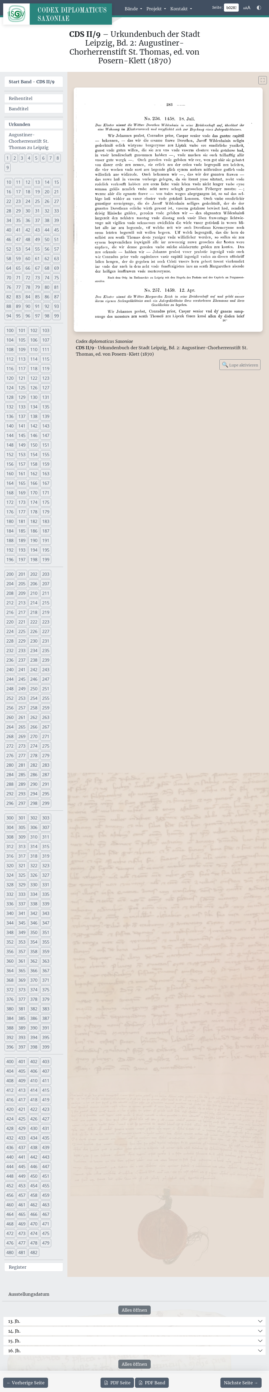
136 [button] (10, 416)
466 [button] (33, 1214)
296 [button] (10, 803)
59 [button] (18, 258)
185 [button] (21, 531)
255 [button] (45, 698)
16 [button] (8, 192)
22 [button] (8, 201)
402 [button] (33, 1061)
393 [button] (21, 1037)
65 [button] (18, 268)
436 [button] (10, 1147)
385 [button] (21, 1018)
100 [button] (10, 330)
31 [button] (37, 211)
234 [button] (33, 650)
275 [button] (45, 746)
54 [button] (27, 249)
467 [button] (45, 1214)
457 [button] (21, 1195)
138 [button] (33, 416)
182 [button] (33, 521)
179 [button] (45, 512)
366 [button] (33, 971)
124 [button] (10, 388)
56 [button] (47, 249)
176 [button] (10, 512)
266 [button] (33, 727)
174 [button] (33, 502)
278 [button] (33, 755)
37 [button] (37, 220)
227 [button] (45, 631)
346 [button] (33, 923)
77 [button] (18, 287)
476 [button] (10, 1243)
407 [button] (45, 1071)
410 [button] (33, 1081)
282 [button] (33, 765)
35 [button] (18, 220)
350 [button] (33, 932)
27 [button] (56, 201)
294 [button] (33, 794)
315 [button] (45, 846)
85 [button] (37, 297)
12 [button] (27, 182)
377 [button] (21, 999)
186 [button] (33, 531)
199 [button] (45, 559)
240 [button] (10, 670)
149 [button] (21, 445)
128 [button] (10, 397)
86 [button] (47, 297)
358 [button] (33, 951)
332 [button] (10, 894)
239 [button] (45, 660)
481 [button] (21, 1252)
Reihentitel (20, 98)
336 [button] (10, 904)
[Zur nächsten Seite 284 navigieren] (241, 1383)
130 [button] (33, 397)
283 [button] (45, 765)
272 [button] (10, 746)
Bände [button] (132, 8)
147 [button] (45, 435)
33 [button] (56, 211)
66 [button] (27, 268)
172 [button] (10, 502)
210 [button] (33, 593)
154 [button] (33, 454)
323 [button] (45, 866)
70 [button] (8, 278)
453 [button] (21, 1186)
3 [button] (22, 158)
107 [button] (45, 340)
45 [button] (56, 230)
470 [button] (33, 1224)
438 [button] (33, 1147)
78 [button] (27, 287)
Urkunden (19, 124)
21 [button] (56, 192)
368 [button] (10, 980)
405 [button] (21, 1071)
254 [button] (33, 698)
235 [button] (45, 650)
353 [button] (21, 942)
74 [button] (47, 278)
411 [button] (45, 1081)
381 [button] (21, 1009)
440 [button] (10, 1157)
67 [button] (37, 268)
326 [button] (33, 875)
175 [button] (45, 502)
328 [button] (10, 885)
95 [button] (18, 316)
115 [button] (45, 359)
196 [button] (10, 559)
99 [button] (56, 316)
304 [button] (10, 827)
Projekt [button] (154, 8)
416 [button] (10, 1100)
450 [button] (33, 1176)
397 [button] (21, 1047)
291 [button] (45, 784)
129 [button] (21, 397)
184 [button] (10, 531)
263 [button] (45, 717)
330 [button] (33, 885)
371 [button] (45, 980)
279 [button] (45, 755)
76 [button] (8, 287)
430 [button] (33, 1128)
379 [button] (45, 999)
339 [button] (45, 904)
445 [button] (21, 1167)
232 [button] (10, 650)
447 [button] (45, 1167)
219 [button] (45, 612)
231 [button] (45, 641)
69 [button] (56, 268)
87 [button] (56, 297)
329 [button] (21, 885)
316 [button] (10, 856)
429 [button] (21, 1128)
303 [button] (45, 818)
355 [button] (45, 942)
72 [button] (27, 278)
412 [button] (10, 1090)
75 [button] (56, 278)
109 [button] (21, 349)
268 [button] (10, 736)
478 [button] (33, 1243)
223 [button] (45, 622)
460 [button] (10, 1205)
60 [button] (27, 258)
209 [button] (21, 593)
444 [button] (10, 1167)
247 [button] (45, 679)
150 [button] (33, 445)
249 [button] (21, 689)
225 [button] (21, 631)
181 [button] (21, 521)
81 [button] (56, 287)
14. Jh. (14, 1331)
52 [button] (8, 249)
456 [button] (10, 1195)
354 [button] (33, 942)
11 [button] (18, 182)
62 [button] (47, 258)
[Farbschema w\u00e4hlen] (259, 7)
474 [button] (33, 1233)
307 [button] (45, 827)
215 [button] (45, 603)
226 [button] (33, 631)
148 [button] (10, 445)
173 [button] (21, 502)
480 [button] (10, 1252)
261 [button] (21, 717)
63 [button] (56, 258)
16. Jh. (14, 1350)
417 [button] (21, 1100)
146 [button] (33, 435)
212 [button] (10, 603)
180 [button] (10, 521)
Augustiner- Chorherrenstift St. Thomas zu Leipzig (29, 141)
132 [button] (10, 407)
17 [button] (18, 192)
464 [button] (10, 1214)
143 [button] (45, 426)
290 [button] (33, 784)
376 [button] (10, 999)
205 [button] (21, 584)
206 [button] (33, 584)
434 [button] (33, 1138)
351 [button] (45, 932)
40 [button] (8, 230)
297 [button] (21, 803)
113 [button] (21, 359)
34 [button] (8, 220)
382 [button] (33, 1009)
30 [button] (27, 211)
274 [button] (33, 746)
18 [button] (27, 192)
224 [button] (10, 631)
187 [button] (45, 531)
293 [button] (21, 794)
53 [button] (18, 249)
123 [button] (45, 378)
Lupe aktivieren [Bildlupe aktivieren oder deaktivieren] (240, 364)
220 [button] (10, 622)
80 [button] (47, 287)
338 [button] (33, 904)
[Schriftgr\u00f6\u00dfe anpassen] (247, 7)
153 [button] (21, 454)
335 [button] (45, 894)
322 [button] (33, 866)
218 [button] (33, 612)
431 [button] (45, 1128)
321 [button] (21, 866)
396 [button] (10, 1047)
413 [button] (21, 1090)
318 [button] (33, 856)
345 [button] (21, 923)
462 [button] (33, 1205)
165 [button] (21, 483)
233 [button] (21, 650)
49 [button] (37, 239)
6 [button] (43, 158)
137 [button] (21, 416)
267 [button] (45, 727)
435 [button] (45, 1138)
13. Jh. (14, 1321)
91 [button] (37, 306)
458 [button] (33, 1195)
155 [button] (45, 454)
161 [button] (21, 474)
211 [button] (45, 593)
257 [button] (21, 708)
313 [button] (21, 846)
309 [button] (21, 837)
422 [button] (33, 1109)
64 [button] (8, 268)
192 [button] (10, 550)
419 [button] (45, 1100)
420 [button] (10, 1109)
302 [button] (33, 818)
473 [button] (21, 1233)
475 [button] (45, 1233)
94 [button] (8, 316)
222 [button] (33, 622)
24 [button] (27, 201)
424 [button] (10, 1119)
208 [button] (10, 593)
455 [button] (45, 1186)
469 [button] (21, 1224)
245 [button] (21, 679)
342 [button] (33, 913)
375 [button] (45, 990)
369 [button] (21, 980)
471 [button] (45, 1224)
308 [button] (10, 837)
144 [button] (10, 435)
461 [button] (21, 1205)
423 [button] (45, 1109)
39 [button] (56, 220)
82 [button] (8, 297)
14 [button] (47, 182)
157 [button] (21, 464)
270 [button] (33, 736)
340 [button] (10, 913)
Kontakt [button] (179, 8)
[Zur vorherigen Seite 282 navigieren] (25, 1383)
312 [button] (10, 846)
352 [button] (10, 942)
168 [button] (10, 493)
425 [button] (21, 1119)
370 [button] (33, 980)
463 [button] (45, 1205)
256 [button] (10, 708)
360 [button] (10, 961)
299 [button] (45, 803)
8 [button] (58, 158)
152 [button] (10, 454)
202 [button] (33, 574)
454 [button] (33, 1186)
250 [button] (33, 689)
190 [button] (33, 540)
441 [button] (21, 1157)
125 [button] (21, 388)
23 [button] (18, 201)
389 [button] (21, 1028)
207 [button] (45, 584)
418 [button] (33, 1100)
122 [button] (33, 378)
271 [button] (45, 736)
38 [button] (47, 220)
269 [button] (21, 736)
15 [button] (56, 182)
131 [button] (45, 397)
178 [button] (33, 512)
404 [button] (10, 1071)
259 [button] (45, 708)
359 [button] (45, 951)
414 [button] (33, 1090)
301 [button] (21, 818)
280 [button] (10, 765)
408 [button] (10, 1081)
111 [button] (45, 349)
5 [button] (36, 158)
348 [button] (10, 932)
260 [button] (10, 717)
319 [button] (45, 856)
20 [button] (47, 192)
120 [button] (10, 378)
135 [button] (45, 407)
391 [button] (45, 1028)
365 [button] (21, 971)
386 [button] (33, 1018)
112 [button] (10, 359)
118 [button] (33, 369)
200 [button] (10, 574)
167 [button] (45, 483)
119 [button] (45, 369)
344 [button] (10, 923)
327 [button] (45, 875)
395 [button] (45, 1037)
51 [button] (56, 239)
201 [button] (21, 574)
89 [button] (18, 306)
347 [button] (45, 923)
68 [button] (47, 268)
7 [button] (50, 158)
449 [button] (21, 1176)
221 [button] (21, 622)
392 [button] (10, 1037)
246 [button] (33, 679)
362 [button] (33, 961)
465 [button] (21, 1214)
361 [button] (21, 961)
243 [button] (45, 670)
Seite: (217, 7)
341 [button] (21, 913)
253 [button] (21, 698)
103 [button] (45, 330)
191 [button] (45, 540)
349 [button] (21, 932)
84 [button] (27, 297)
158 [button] (33, 464)
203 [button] (45, 574)
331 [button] (45, 885)
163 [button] (45, 474)
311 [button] (45, 837)
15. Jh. (14, 1340)
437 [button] (21, 1147)
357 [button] (21, 951)
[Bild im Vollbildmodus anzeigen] (262, 80)
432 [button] (10, 1138)
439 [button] (45, 1147)
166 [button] (33, 483)
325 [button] (21, 875)
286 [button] (33, 775)
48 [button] (27, 239)
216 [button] (10, 612)
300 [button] (10, 818)
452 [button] (10, 1186)
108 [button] (10, 349)
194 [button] (33, 550)
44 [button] (47, 230)
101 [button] (21, 330)
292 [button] (10, 794)
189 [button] (21, 540)
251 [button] (45, 689)
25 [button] (37, 201)
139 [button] (45, 416)
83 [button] (18, 297)
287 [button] (45, 775)
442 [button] (33, 1157)
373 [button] (21, 990)
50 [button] (47, 239)
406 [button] (33, 1071)
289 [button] (21, 784)
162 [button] (33, 474)
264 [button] (10, 727)
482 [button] (33, 1252)
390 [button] (33, 1028)
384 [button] (10, 1018)
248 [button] (10, 689)
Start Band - (32, 81)
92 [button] (47, 306)
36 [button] (27, 220)
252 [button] (10, 698)
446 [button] (33, 1167)
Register (17, 1267)
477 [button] (21, 1243)
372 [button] (10, 990)
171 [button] (45, 493)
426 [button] (33, 1119)
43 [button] (37, 230)
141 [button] (21, 426)
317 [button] (21, 856)
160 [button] (10, 474)
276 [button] (10, 755)
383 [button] (45, 1009)
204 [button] (10, 584)
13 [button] (37, 182)
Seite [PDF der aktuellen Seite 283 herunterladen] (117, 1383)
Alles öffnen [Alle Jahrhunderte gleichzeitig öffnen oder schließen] (134, 1310)
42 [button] (27, 230)
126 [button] (33, 388)
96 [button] (27, 316)
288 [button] (10, 784)
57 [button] (56, 249)
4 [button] (29, 158)
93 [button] (56, 306)
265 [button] (21, 727)
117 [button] (21, 369)
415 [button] (45, 1090)
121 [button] (21, 378)
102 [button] (33, 330)
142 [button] (33, 426)
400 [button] (10, 1061)
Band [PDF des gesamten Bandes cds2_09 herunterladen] (151, 1383)
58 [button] (8, 258)
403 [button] (45, 1061)
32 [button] (47, 211)
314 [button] (33, 846)
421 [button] (21, 1109)
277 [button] (21, 755)
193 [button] (21, 550)
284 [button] (10, 775)
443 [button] (45, 1157)
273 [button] (21, 746)
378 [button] (33, 999)
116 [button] (10, 369)
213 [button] (21, 603)
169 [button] (21, 493)
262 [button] (33, 717)
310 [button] (33, 837)
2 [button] (15, 158)
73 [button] (37, 278)
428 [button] (10, 1128)
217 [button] (21, 612)
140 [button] (10, 426)
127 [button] (45, 388)
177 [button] (21, 512)
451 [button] (45, 1176)
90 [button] (27, 306)
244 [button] (10, 679)
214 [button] (33, 603)
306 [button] (33, 827)
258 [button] (33, 708)
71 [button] (18, 278)
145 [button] (21, 435)
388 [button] (10, 1028)
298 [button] (33, 803)
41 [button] (18, 230)
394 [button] (33, 1037)
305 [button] (21, 827)
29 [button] (18, 211)
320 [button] (10, 866)
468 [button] (10, 1224)
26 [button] (47, 201)
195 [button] (45, 550)
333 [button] (21, 894)
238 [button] (33, 660)
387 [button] (45, 1018)
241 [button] (21, 670)
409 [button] (21, 1081)
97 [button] (37, 316)
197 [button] (21, 559)
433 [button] (21, 1138)
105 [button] (21, 340)
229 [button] (21, 641)
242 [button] (33, 670)
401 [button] (21, 1061)
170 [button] (33, 493)
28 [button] (8, 211)
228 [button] (10, 641)
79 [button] (37, 287)
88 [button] (8, 306)
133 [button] (21, 407)
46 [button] (8, 239)
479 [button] (45, 1243)
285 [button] (21, 775)
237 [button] (21, 660)
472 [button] (10, 1233)
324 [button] (10, 875)
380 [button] (10, 1009)
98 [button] (47, 316)
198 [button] (33, 559)
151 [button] (45, 445)
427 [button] (45, 1119)
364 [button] (10, 971)
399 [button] (45, 1047)
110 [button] (33, 349)
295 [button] (45, 794)
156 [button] (10, 464)
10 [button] (8, 182)
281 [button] (21, 765)
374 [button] (33, 990)
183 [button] (45, 521)
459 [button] (45, 1195)
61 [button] (37, 258)
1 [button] (7, 158)
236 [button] (10, 660)
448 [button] (10, 1176)
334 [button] (33, 894)
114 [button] (33, 359)
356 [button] (10, 951)
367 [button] (45, 971)
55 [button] (37, 249)
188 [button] (10, 540)
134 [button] (33, 407)
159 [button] (45, 464)
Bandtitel (18, 108)
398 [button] (33, 1047)
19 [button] (37, 192)
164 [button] (10, 483)
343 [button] (45, 913)
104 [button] (10, 340)
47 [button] (18, 239)
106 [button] (33, 340)
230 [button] (33, 641)
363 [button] (45, 961)
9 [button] (7, 168)
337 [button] (21, 904)
